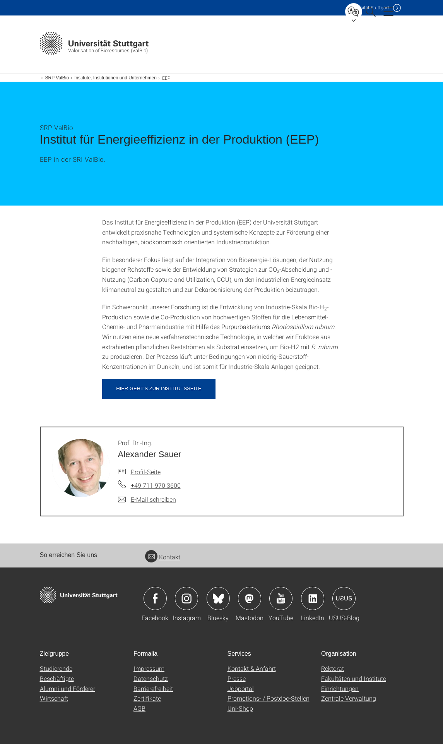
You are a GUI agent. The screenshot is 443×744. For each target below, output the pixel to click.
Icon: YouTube (280, 598)
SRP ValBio (57, 78)
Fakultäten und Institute (353, 678)
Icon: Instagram (186, 598)
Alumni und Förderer (67, 688)
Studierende (56, 668)
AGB (139, 708)
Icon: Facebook (155, 598)
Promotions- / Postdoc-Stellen (268, 698)
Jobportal (240, 688)
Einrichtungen (340, 688)
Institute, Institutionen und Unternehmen (115, 78)
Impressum (148, 668)
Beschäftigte (57, 678)
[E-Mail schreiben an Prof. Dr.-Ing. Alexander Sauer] (147, 499)
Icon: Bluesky (218, 598)
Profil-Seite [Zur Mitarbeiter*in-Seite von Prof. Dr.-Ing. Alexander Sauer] (146, 472)
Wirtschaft (54, 698)
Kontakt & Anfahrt (251, 668)
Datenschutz (150, 678)
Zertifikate (147, 698)
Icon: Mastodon (249, 598)
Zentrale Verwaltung (348, 698)
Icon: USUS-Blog (344, 598)
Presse (236, 678)
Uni (368, 7)
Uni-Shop (240, 708)
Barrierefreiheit (153, 688)
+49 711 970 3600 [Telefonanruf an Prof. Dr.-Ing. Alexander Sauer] (156, 485)
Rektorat (332, 668)
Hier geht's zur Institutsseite (159, 388)
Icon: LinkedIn (312, 598)
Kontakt (162, 557)
